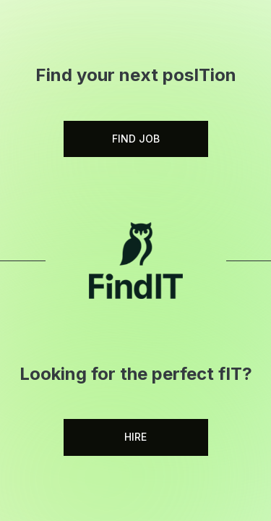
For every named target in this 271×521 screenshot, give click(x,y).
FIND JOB (136, 138)
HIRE (135, 437)
